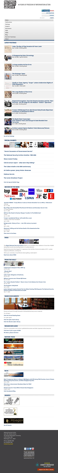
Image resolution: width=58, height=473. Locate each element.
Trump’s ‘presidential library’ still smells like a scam (18, 218)
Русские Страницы (10, 36)
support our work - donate (46, 469)
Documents (8, 28)
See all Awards (7, 425)
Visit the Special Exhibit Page (11, 182)
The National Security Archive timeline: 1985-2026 (20, 155)
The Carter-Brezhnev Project (13, 178)
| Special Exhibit (29, 58)
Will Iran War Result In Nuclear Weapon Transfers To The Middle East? (22, 213)
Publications (8, 22)
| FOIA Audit (29, 85)
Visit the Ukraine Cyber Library (12, 321)
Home (6, 20)
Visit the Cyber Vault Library (11, 319)
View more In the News (10, 233)
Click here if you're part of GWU (12, 330)
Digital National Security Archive (14, 245)
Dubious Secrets (9, 174)
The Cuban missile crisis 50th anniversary (17, 166)
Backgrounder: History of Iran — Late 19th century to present (20, 223)
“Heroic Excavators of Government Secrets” (18, 151)
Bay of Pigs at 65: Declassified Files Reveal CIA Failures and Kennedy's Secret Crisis (25, 207)
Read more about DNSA (10, 255)
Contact (52, 15)
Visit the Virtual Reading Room (12, 315)
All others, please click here (11, 332)
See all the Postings (9, 136)
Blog (6, 34)
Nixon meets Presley (10, 159)
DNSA (6, 32)
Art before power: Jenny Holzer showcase (17, 170)
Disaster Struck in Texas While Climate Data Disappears (18, 387)
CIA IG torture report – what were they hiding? (19, 163)
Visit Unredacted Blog (9, 391)
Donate (52, 10)
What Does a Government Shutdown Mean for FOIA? (17, 384)
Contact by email (8, 444)
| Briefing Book (29, 49)
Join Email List (50, 13)
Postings (7, 24)
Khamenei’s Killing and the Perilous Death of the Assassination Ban (21, 228)
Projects (7, 26)
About (7, 39)
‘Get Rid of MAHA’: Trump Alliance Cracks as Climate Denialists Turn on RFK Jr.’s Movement (28, 202)
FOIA (6, 30)
